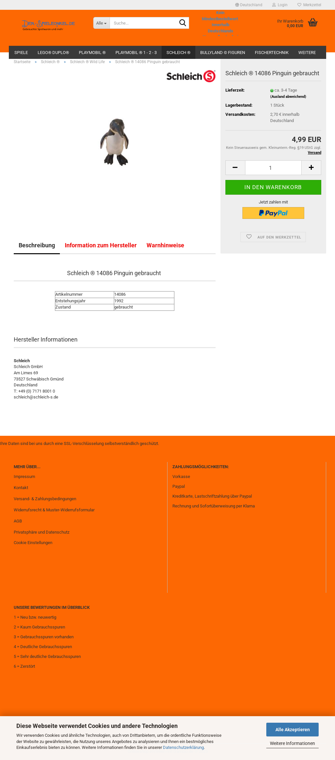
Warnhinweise (165, 245)
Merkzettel (309, 5)
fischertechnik (272, 52)
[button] (248, 5)
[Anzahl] (273, 167)
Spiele (21, 52)
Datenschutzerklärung (183, 747)
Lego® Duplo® (53, 52)
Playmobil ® (92, 52)
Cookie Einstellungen (33, 542)
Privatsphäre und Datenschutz (41, 532)
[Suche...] (101, 23)
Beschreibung (37, 245)
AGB (18, 521)
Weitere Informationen (292, 743)
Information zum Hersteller (101, 245)
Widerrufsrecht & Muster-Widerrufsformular (54, 509)
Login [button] (280, 5)
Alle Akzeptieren (292, 729)
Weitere (307, 52)
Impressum (24, 476)
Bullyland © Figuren (222, 52)
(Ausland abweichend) (288, 97)
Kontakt (21, 487)
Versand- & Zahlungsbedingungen (45, 498)
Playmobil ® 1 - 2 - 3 (136, 52)
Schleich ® (178, 52)
